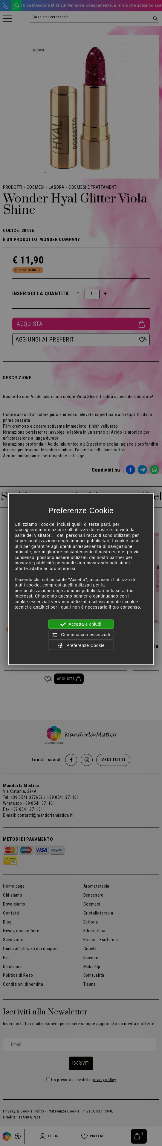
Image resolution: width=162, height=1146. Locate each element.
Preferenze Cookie (81, 645)
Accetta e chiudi (81, 624)
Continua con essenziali (81, 635)
